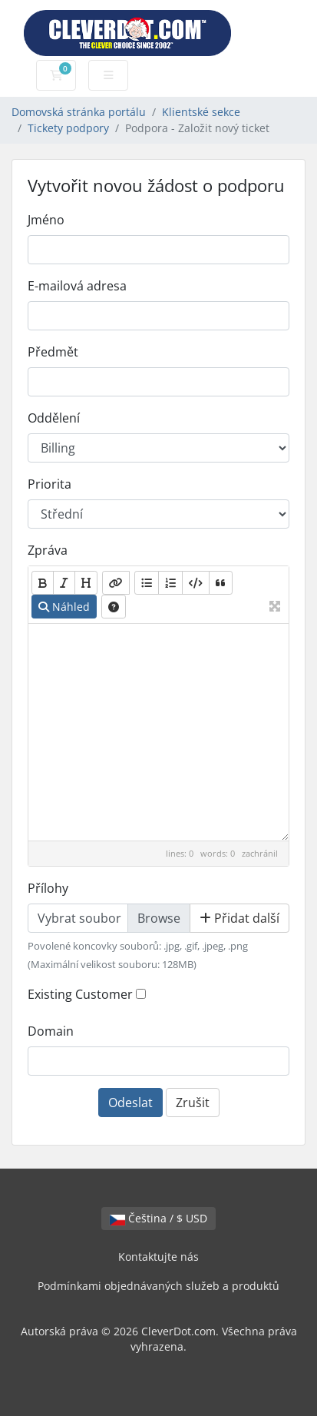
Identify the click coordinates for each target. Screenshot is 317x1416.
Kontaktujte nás (158, 1256)
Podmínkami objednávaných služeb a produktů (158, 1285)
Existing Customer (80, 994)
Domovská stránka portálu (79, 111)
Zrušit (193, 1102)
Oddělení (54, 418)
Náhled (64, 606)
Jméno (46, 219)
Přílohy (48, 888)
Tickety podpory (68, 128)
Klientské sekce (201, 111)
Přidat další (239, 918)
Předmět (53, 351)
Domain (51, 1031)
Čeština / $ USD (158, 1218)
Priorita (49, 484)
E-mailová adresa (77, 285)
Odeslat (130, 1102)
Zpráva (48, 550)
